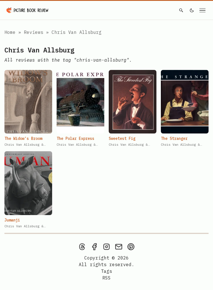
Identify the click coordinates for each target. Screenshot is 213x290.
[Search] (181, 10)
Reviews (35, 32)
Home (10, 32)
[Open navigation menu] (202, 10)
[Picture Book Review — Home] (27, 10)
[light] (192, 10)
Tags (106, 271)
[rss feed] (106, 278)
